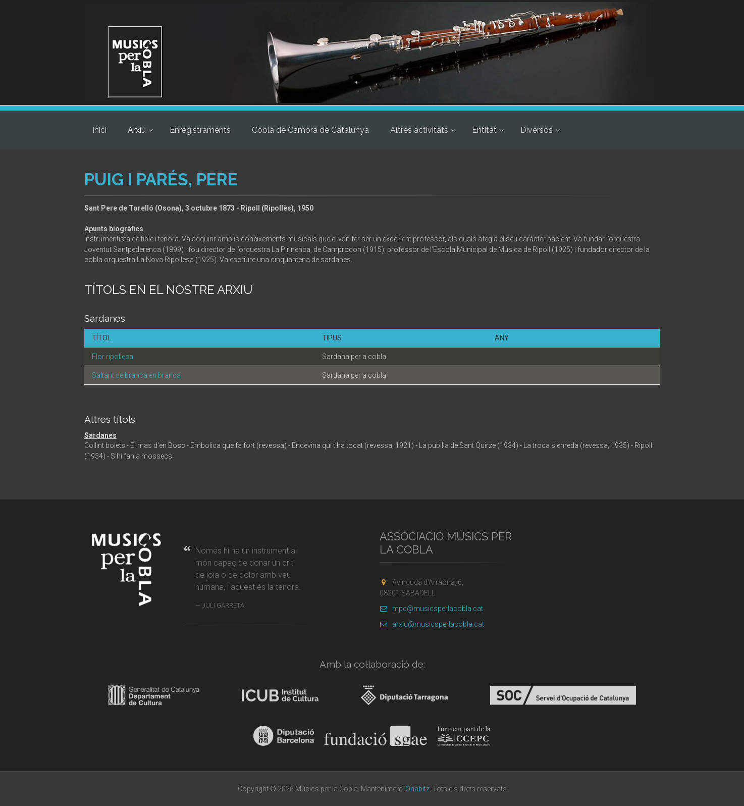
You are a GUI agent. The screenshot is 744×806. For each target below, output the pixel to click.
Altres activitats (419, 130)
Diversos (536, 130)
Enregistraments (200, 130)
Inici (99, 130)
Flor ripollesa (112, 356)
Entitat (484, 130)
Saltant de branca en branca (136, 375)
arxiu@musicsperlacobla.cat (432, 624)
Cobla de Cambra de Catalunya (310, 130)
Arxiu (137, 130)
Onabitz (417, 789)
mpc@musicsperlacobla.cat (431, 608)
